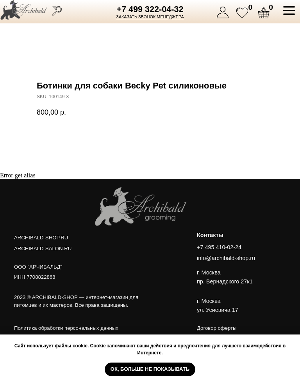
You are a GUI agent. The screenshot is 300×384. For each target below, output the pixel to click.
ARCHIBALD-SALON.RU (42, 248)
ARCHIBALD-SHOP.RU (41, 238)
